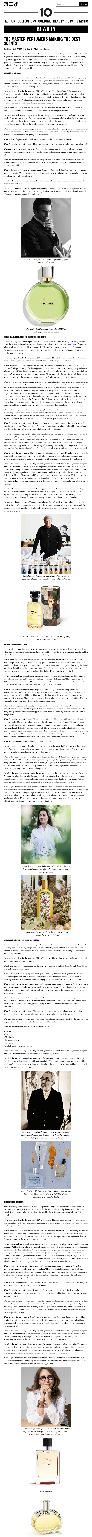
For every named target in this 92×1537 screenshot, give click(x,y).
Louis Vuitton (72, 344)
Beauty (58, 21)
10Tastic (81, 21)
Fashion (9, 21)
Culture (44, 21)
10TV (69, 21)
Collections (27, 21)
